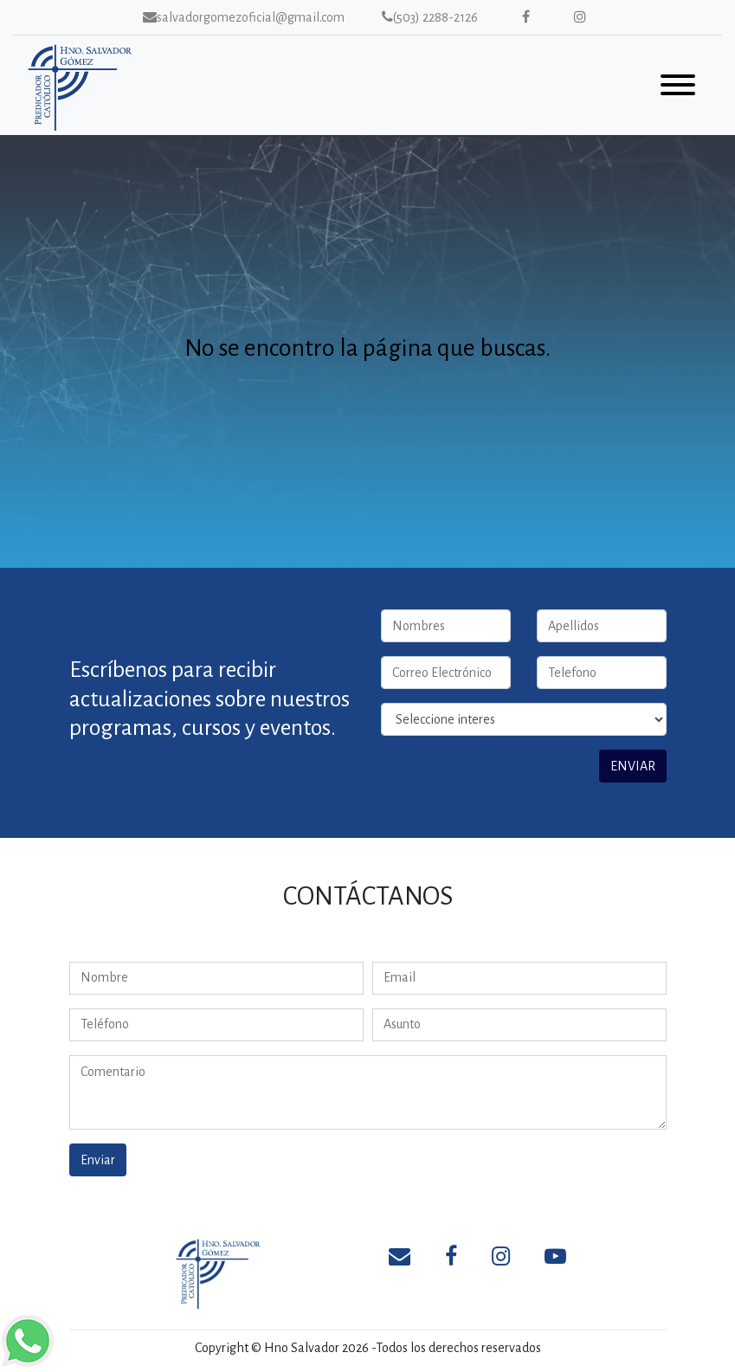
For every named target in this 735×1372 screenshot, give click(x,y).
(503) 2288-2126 (430, 17)
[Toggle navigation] (678, 87)
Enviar (98, 1160)
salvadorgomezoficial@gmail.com (244, 17)
